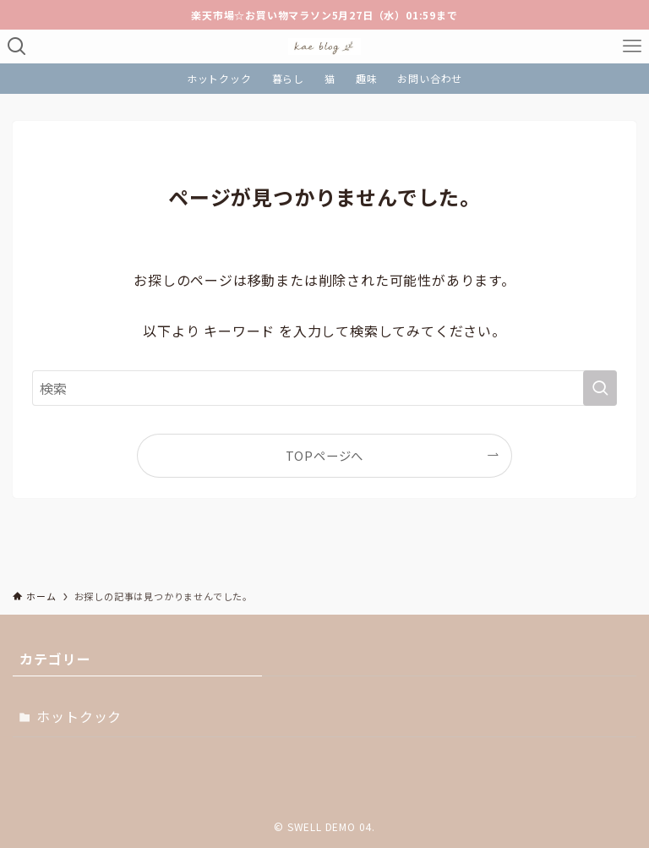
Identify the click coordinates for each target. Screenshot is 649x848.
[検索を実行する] (600, 388)
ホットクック (79, 716)
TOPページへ (325, 455)
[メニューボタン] (632, 46)
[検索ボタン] (17, 46)
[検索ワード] (324, 388)
